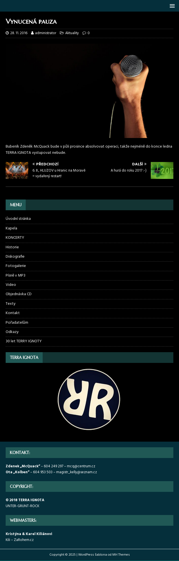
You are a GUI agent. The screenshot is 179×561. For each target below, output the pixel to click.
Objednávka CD (19, 294)
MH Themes (121, 555)
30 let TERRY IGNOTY (24, 341)
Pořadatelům (17, 322)
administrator (45, 33)
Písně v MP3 (15, 275)
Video (11, 285)
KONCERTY (15, 238)
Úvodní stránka (18, 219)
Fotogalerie (16, 266)
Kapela (11, 228)
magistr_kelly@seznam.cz (76, 472)
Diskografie (15, 256)
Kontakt (13, 313)
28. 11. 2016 (18, 33)
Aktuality (72, 33)
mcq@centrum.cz (81, 466)
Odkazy (12, 332)
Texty (11, 304)
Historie (12, 247)
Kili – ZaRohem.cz (20, 540)
